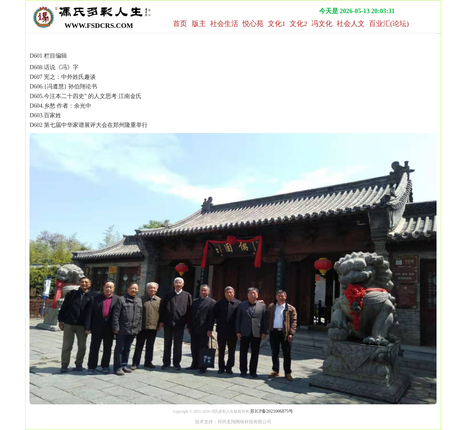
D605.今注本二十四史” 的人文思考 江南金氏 (85, 96)
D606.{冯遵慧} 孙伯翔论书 (63, 86)
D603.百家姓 (45, 115)
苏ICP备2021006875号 (271, 411)
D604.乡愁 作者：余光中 (60, 106)
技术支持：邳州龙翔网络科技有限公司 (233, 421)
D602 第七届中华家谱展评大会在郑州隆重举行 (88, 125)
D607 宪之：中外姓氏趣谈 (62, 77)
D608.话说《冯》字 (53, 67)
